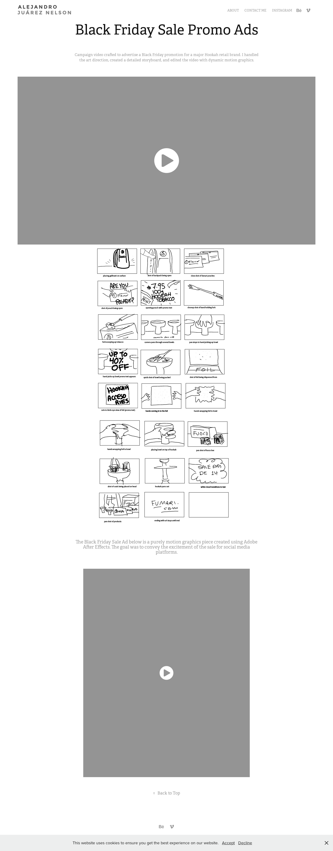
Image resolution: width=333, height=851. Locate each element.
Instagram (282, 10)
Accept (228, 843)
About (233, 10)
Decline (245, 843)
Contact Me (255, 10)
